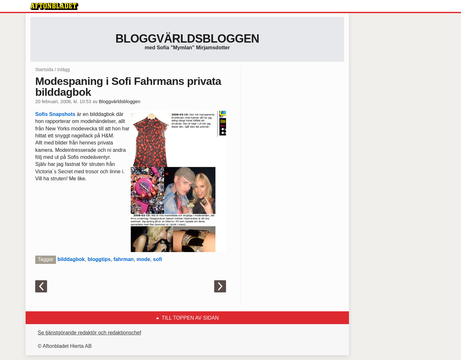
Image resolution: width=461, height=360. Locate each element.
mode (143, 259)
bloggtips (99, 259)
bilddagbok (71, 259)
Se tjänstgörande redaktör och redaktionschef (89, 332)
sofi (157, 259)
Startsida (44, 69)
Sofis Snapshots (55, 114)
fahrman (123, 259)
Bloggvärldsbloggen (187, 38)
